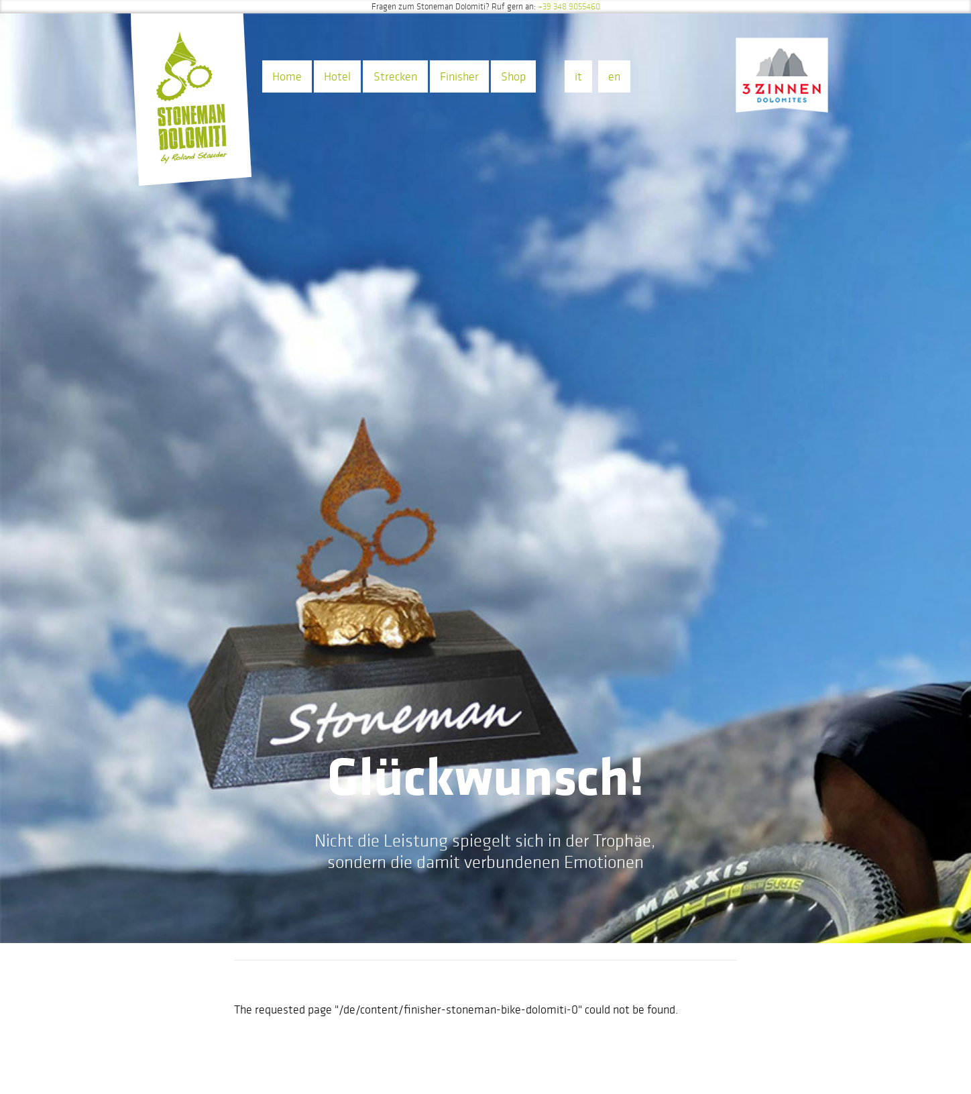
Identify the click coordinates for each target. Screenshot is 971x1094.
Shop (513, 76)
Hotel (337, 76)
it (578, 76)
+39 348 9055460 (569, 6)
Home (287, 76)
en (614, 76)
